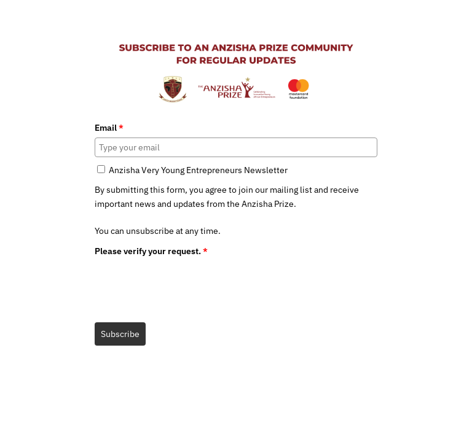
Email (109, 127)
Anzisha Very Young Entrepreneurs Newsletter (198, 170)
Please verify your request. (151, 251)
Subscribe (120, 333)
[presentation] (188, 285)
